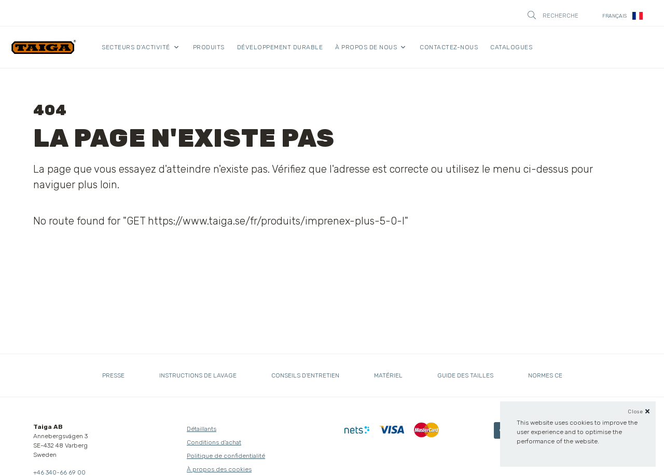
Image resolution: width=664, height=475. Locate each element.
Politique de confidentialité (226, 455)
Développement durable (280, 47)
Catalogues (511, 47)
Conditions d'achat (214, 442)
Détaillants (201, 428)
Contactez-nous (449, 47)
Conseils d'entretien (305, 375)
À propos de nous (366, 47)
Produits (209, 47)
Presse (113, 375)
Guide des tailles (465, 375)
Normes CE (545, 375)
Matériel (388, 375)
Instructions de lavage (198, 375)
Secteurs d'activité (136, 47)
